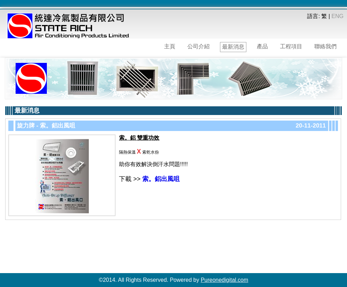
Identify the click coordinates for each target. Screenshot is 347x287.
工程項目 (291, 46)
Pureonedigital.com (224, 280)
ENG (337, 16)
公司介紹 (198, 46)
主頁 (169, 46)
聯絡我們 (325, 46)
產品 (262, 46)
